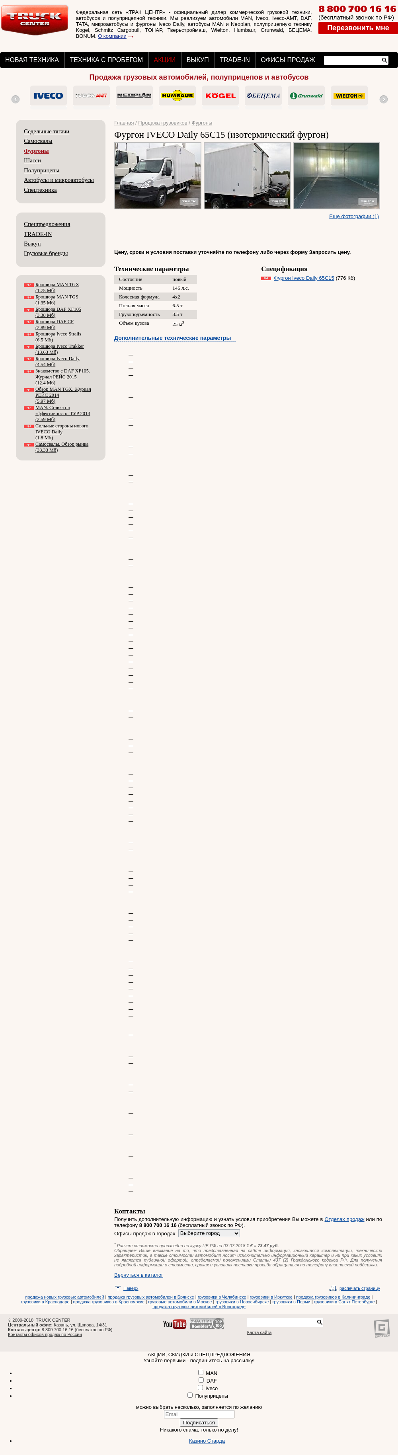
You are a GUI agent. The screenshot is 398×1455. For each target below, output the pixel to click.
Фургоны (36, 151)
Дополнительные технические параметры (172, 338)
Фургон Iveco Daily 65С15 (304, 278)
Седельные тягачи (46, 131)
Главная (124, 123)
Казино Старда (207, 1441)
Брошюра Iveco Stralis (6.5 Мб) (58, 337)
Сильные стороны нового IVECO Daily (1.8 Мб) (61, 432)
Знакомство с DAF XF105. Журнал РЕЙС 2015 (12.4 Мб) (62, 377)
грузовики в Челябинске (222, 1297)
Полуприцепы (41, 170)
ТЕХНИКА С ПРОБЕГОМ (106, 60)
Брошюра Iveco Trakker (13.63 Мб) (59, 349)
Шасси (32, 160)
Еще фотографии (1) (354, 216)
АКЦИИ (165, 60)
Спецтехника (40, 190)
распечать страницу (359, 1288)
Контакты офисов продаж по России (45, 1334)
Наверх (131, 1288)
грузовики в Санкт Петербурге (344, 1301)
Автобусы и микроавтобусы (59, 180)
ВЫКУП (198, 60)
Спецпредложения (47, 224)
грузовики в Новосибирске (242, 1301)
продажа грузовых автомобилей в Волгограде (199, 1306)
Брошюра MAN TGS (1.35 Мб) (56, 300)
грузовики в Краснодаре (45, 1301)
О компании (112, 36)
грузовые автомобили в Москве (180, 1301)
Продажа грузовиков (162, 123)
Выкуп (32, 243)
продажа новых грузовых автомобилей (64, 1297)
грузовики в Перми (291, 1301)
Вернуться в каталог (138, 1275)
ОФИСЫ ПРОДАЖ (288, 60)
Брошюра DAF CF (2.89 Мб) (54, 324)
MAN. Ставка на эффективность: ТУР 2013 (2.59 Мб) (62, 413)
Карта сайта (259, 1332)
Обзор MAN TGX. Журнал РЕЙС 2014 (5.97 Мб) (63, 395)
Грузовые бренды (46, 253)
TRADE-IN (235, 60)
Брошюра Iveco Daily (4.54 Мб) (57, 361)
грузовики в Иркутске (271, 1297)
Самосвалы (38, 141)
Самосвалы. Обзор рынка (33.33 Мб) (61, 447)
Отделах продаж (345, 1219)
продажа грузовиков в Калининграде (333, 1297)
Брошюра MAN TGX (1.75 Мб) (57, 287)
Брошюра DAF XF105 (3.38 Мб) (58, 312)
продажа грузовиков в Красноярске (108, 1301)
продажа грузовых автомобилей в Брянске (150, 1297)
